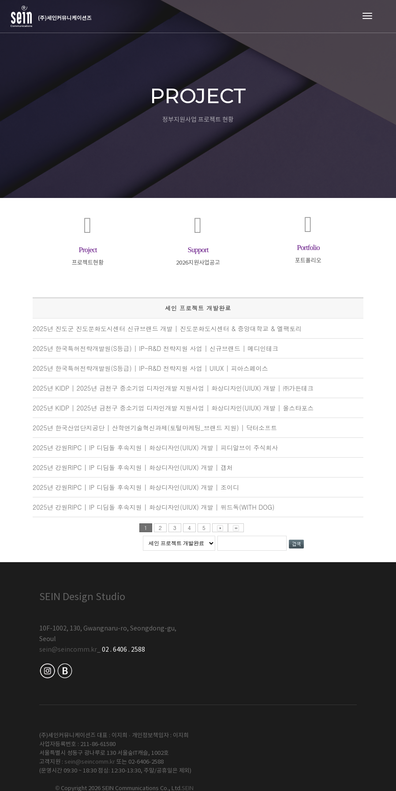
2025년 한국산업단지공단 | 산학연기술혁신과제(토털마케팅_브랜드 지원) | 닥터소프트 (155, 428)
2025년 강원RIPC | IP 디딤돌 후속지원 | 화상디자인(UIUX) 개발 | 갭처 (133, 467)
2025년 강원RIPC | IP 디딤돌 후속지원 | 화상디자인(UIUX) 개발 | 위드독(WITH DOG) (154, 507)
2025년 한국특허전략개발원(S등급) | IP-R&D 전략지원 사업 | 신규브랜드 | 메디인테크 (155, 348)
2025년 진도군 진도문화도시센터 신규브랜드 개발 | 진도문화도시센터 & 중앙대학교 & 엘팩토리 (167, 329)
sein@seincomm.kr (68, 650)
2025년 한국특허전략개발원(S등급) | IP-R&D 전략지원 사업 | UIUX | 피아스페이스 (150, 368)
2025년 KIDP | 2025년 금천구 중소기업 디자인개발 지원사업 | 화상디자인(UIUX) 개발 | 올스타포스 (173, 408)
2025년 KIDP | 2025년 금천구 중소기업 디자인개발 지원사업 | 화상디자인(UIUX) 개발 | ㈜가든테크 (173, 388)
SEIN (351, 704)
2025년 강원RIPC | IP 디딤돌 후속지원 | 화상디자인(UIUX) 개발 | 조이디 (136, 487)
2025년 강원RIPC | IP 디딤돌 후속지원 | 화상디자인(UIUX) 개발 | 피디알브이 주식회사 (155, 448)
